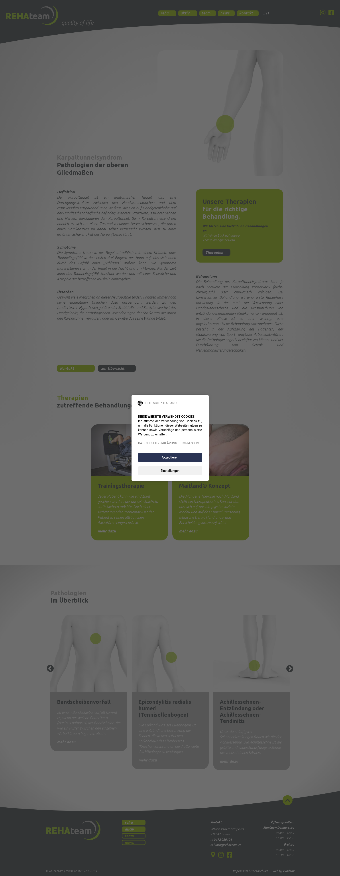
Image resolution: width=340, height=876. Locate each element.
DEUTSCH (152, 403)
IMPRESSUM (190, 443)
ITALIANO (170, 403)
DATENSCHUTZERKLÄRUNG (157, 443)
